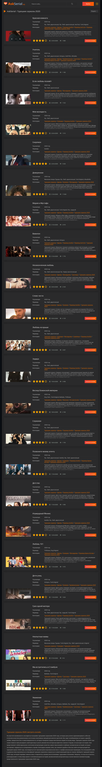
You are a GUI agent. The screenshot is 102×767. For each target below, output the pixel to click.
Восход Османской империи (37, 386)
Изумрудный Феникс (33, 509)
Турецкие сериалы (42, 27)
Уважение (29, 693)
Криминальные (60, 59)
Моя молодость (31, 112)
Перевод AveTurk (71, 27)
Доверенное (30, 172)
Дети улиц (29, 571)
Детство (28, 479)
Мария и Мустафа (32, 203)
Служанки (28, 417)
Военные (57, 396)
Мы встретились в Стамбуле (37, 662)
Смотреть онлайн (90, 41)
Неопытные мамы (32, 632)
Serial (16, 4)
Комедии (52, 121)
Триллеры (69, 59)
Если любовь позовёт (34, 81)
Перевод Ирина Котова (85, 27)
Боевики (57, 182)
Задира (27, 356)
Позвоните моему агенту (35, 447)
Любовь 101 (30, 540)
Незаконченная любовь (35, 264)
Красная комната (32, 18)
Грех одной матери (33, 602)
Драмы (51, 27)
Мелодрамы (59, 91)
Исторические (66, 396)
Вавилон (28, 233)
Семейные (68, 333)
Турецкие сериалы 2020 (44, 29)
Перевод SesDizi (60, 27)
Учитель (28, 50)
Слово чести (30, 294)
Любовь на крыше (32, 324)
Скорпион (28, 142)
